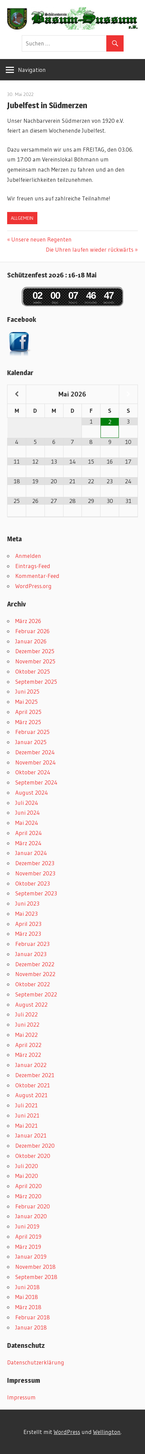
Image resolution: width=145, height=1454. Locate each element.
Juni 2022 (27, 1024)
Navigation (32, 69)
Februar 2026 (32, 631)
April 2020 (28, 1185)
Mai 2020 (26, 1175)
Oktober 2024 (32, 772)
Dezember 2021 (34, 1075)
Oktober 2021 (32, 1085)
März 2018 (28, 1307)
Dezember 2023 (34, 863)
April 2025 (28, 711)
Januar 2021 (31, 1135)
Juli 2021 (26, 1105)
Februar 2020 (32, 1206)
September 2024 (36, 782)
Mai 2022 (26, 1034)
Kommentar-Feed (37, 575)
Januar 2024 (31, 852)
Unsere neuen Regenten (41, 239)
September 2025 (36, 681)
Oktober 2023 (32, 883)
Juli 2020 (26, 1165)
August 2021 (31, 1095)
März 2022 (28, 1054)
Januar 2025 (31, 741)
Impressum (21, 1397)
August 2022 (31, 1004)
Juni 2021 (27, 1115)
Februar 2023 (32, 943)
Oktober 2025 (32, 671)
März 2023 (28, 933)
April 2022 (28, 1044)
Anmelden (28, 555)
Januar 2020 (31, 1216)
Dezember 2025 (34, 651)
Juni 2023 (27, 903)
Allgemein (22, 218)
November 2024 (35, 762)
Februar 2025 (32, 731)
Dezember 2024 (35, 752)
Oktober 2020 (32, 1155)
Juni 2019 (27, 1226)
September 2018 (36, 1276)
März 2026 (28, 620)
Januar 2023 (31, 953)
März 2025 (28, 721)
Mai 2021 (26, 1125)
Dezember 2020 (35, 1145)
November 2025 (35, 661)
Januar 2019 (31, 1256)
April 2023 (28, 923)
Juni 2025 (27, 691)
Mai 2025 (26, 701)
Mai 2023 (26, 913)
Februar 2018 (32, 1317)
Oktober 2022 (32, 984)
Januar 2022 (31, 1064)
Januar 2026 (31, 641)
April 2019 (28, 1236)
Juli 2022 (26, 1014)
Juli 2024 (26, 802)
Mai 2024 (26, 822)
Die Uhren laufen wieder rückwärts (89, 249)
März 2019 (28, 1246)
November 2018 (35, 1266)
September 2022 (36, 994)
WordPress (67, 1431)
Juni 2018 (27, 1287)
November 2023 (35, 873)
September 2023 (36, 893)
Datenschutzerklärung (35, 1362)
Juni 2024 (27, 812)
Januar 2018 (31, 1327)
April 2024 (28, 832)
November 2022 (35, 973)
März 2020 (28, 1196)
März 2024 (28, 843)
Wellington (107, 1431)
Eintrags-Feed (32, 565)
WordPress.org (33, 585)
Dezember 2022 (34, 964)
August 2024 (31, 792)
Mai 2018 (26, 1296)
